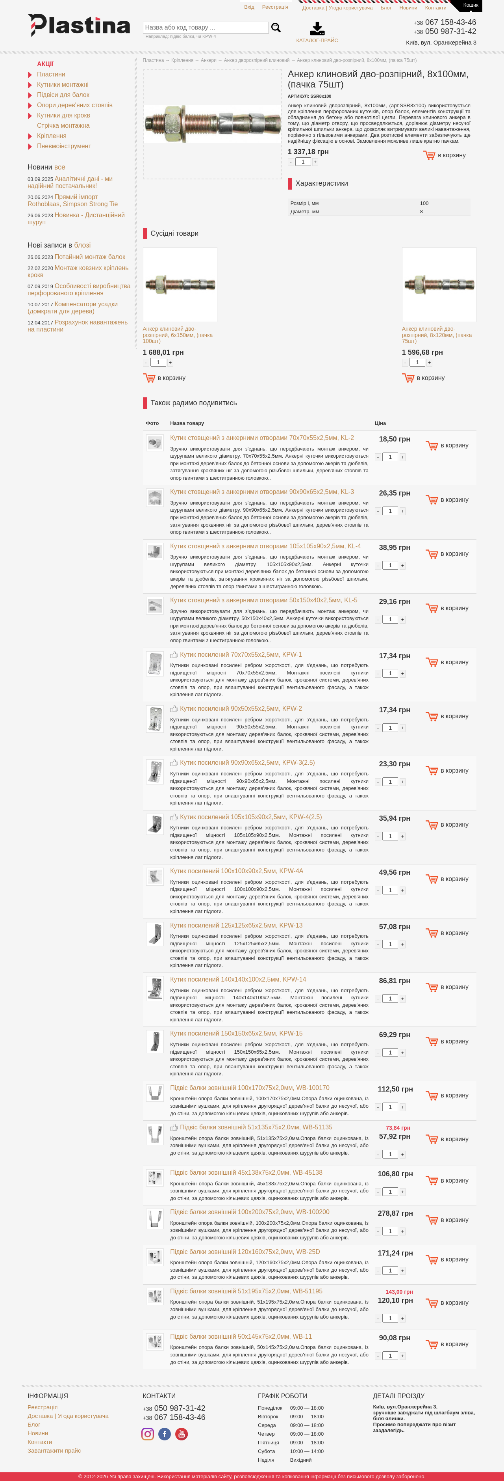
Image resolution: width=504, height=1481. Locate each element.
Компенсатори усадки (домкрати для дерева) (73, 308)
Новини (408, 8)
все (59, 167)
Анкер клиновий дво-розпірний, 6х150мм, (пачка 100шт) (178, 335)
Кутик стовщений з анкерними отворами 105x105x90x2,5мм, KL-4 (265, 546)
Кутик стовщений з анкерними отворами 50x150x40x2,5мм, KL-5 (264, 600)
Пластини (46, 74)
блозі (82, 245)
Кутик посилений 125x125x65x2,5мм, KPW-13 (236, 925)
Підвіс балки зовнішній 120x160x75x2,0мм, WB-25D (245, 1251)
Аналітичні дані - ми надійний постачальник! (70, 182)
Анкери (209, 60)
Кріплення (47, 135)
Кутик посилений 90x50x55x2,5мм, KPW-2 (241, 708)
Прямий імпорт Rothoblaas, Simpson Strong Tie (73, 200)
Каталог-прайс (317, 29)
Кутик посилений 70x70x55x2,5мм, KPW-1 (241, 654)
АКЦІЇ (45, 64)
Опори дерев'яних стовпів (70, 105)
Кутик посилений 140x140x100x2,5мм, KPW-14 (238, 979)
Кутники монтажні (58, 84)
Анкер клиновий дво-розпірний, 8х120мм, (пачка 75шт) (437, 335)
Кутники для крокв (59, 115)
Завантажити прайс (54, 1450)
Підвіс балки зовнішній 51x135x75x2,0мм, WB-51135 (256, 1127)
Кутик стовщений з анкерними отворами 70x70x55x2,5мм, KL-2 (262, 437)
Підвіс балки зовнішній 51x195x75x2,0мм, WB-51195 (246, 1291)
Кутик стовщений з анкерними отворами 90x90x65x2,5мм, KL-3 (262, 491)
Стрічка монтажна (63, 125)
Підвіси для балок (58, 94)
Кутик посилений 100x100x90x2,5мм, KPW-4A (236, 871)
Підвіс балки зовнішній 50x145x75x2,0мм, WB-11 (241, 1336)
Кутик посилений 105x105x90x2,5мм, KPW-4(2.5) (251, 817)
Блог (385, 8)
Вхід (249, 7)
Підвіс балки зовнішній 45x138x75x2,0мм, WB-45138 (246, 1172)
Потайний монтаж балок (90, 256)
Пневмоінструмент (59, 146)
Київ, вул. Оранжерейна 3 (441, 42)
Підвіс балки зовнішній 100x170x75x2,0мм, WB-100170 (250, 1087)
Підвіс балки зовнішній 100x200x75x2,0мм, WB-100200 (250, 1212)
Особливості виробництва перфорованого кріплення (79, 289)
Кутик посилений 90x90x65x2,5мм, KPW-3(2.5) (247, 762)
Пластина (153, 60)
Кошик (470, 5)
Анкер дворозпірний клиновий (257, 60)
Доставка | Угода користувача (337, 8)
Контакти (436, 8)
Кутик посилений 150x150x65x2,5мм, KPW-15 (236, 1033)
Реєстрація (275, 7)
